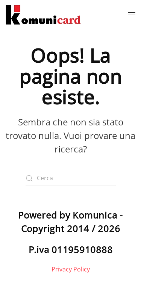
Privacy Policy (71, 269)
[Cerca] (71, 178)
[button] (131, 15)
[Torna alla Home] (43, 15)
